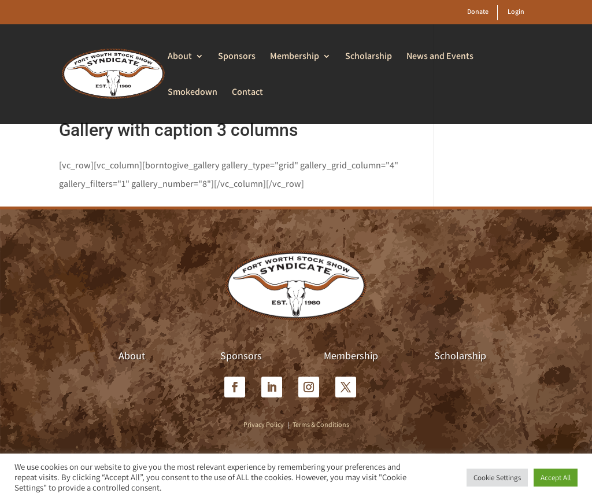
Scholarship (368, 57)
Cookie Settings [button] (497, 477)
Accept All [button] (556, 477)
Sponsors (237, 57)
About (180, 57)
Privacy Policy (263, 424)
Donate (478, 11)
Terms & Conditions (321, 424)
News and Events (439, 57)
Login (516, 11)
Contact (247, 93)
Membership (294, 57)
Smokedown (192, 93)
